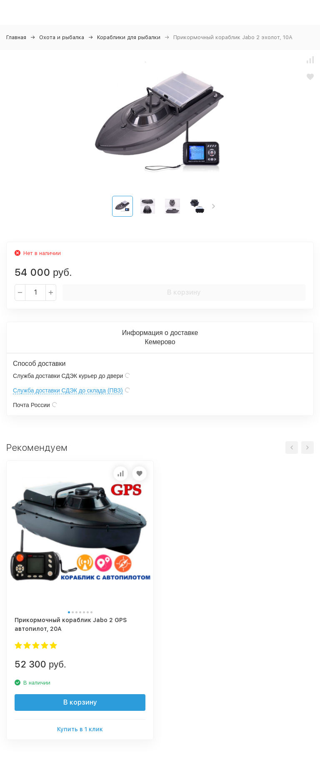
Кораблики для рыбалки (128, 37)
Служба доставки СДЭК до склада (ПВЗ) (68, 390)
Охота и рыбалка (61, 37)
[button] (213, 206)
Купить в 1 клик (80, 729)
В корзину (184, 292)
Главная (16, 37)
